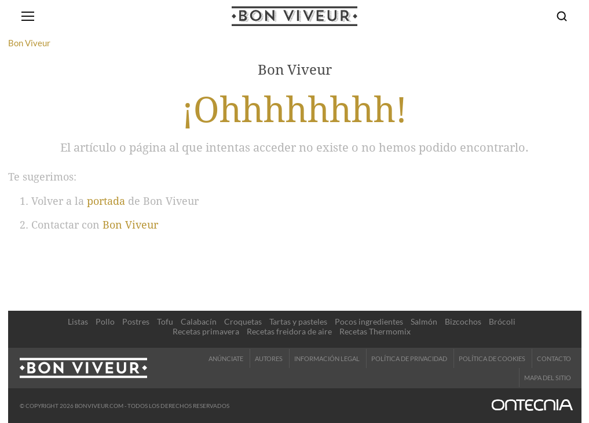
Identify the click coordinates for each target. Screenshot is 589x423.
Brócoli (502, 321)
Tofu (165, 321)
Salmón (424, 321)
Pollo (105, 321)
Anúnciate (225, 358)
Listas (78, 321)
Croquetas (243, 321)
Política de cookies (492, 358)
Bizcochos (463, 321)
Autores (269, 358)
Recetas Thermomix (375, 331)
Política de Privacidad (409, 358)
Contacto (554, 358)
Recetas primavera (206, 331)
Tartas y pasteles (298, 321)
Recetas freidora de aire (289, 331)
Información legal (327, 358)
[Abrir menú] (28, 16)
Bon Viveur (130, 225)
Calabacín (199, 321)
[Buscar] (562, 16)
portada (106, 201)
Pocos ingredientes (369, 321)
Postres (135, 321)
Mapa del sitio (547, 377)
